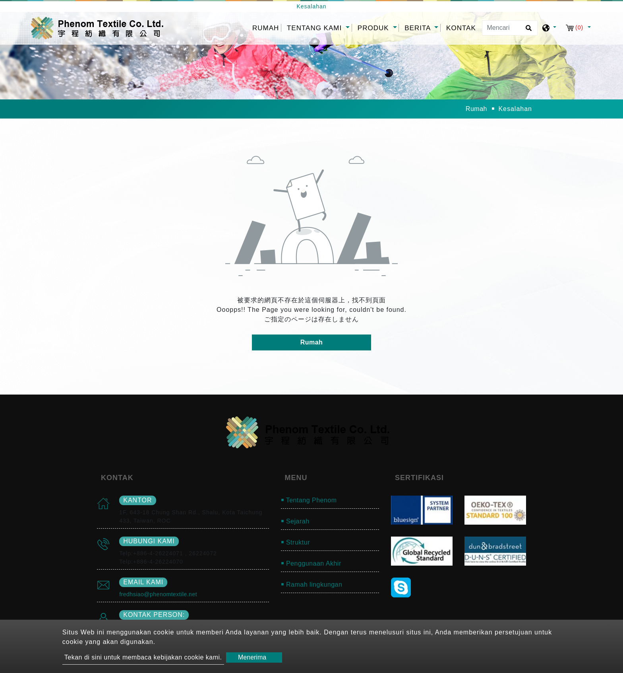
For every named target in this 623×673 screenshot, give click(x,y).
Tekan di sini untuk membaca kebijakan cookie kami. (143, 657)
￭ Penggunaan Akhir (311, 563)
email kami (143, 582)
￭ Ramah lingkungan (311, 584)
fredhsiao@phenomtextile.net (158, 594)
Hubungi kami (148, 541)
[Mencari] (510, 27)
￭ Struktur (295, 542)
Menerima (252, 657)
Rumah (266, 27)
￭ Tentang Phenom (309, 500)
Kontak (461, 28)
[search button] (527, 31)
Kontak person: (154, 614)
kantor (137, 500)
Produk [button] (374, 28)
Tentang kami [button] (315, 28)
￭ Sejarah (295, 521)
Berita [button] (418, 28)
